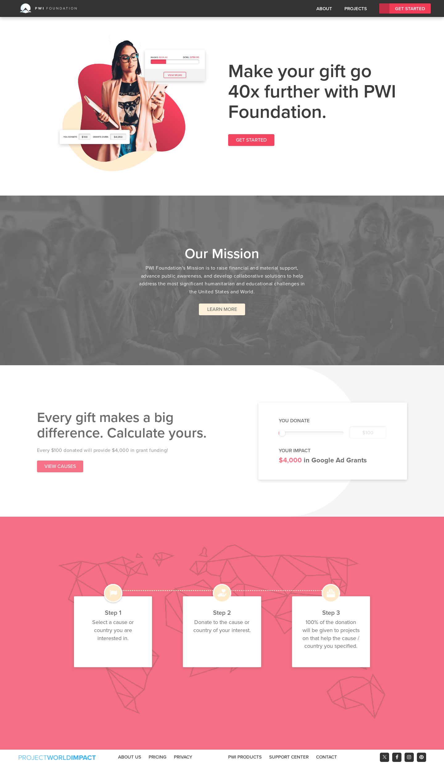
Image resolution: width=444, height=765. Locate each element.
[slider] (282, 433)
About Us (129, 757)
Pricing (157, 757)
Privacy (183, 757)
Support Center (289, 757)
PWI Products (245, 757)
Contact (326, 757)
